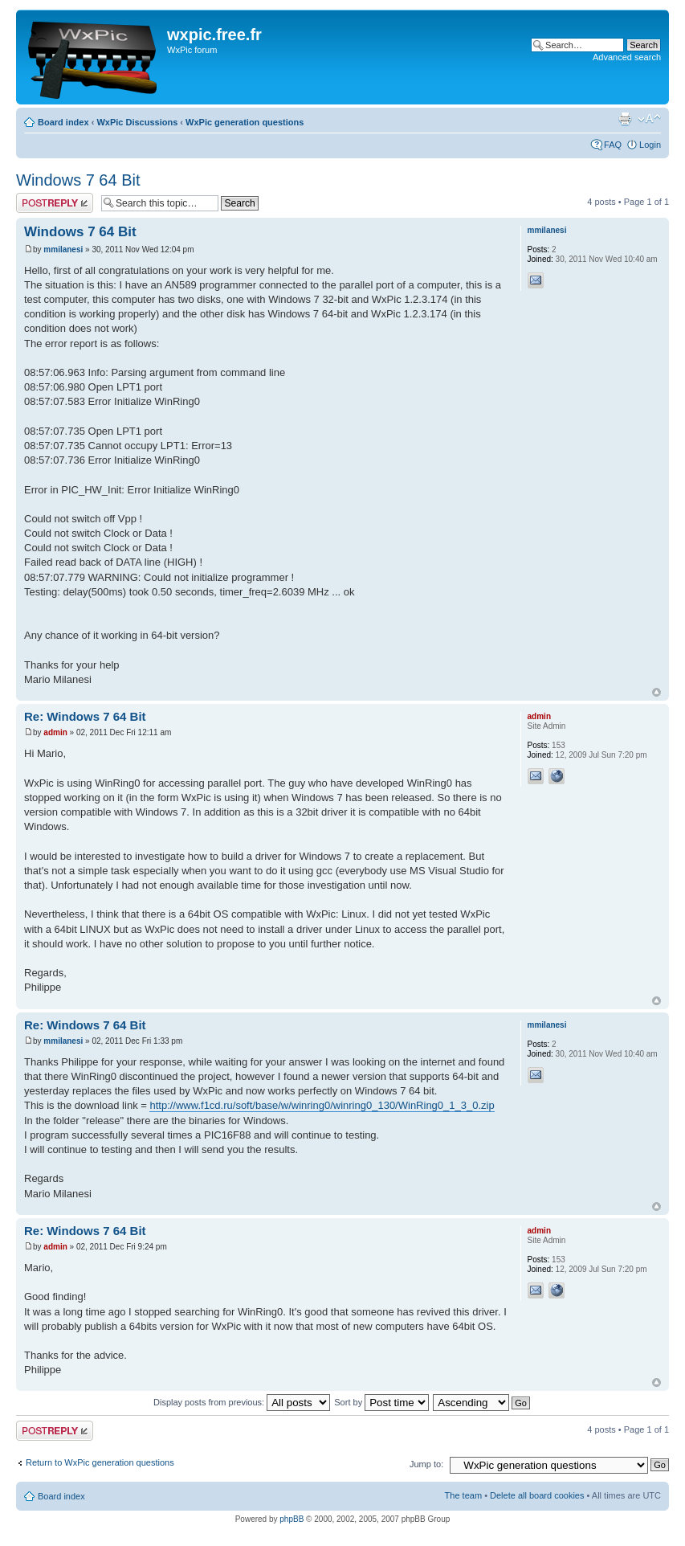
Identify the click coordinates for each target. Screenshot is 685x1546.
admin (55, 732)
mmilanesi (63, 249)
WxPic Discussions (136, 122)
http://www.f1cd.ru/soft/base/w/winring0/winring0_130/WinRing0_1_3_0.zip (321, 1105)
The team (463, 1495)
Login (650, 144)
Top (656, 692)
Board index (63, 122)
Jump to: (426, 1464)
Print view (625, 119)
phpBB (291, 1519)
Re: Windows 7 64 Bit (85, 716)
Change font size (649, 119)
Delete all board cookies (537, 1495)
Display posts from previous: (241, 1402)
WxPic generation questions (245, 122)
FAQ (613, 144)
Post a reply (54, 203)
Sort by (381, 1402)
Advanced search (627, 57)
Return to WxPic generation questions (100, 1462)
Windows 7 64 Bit (78, 180)
